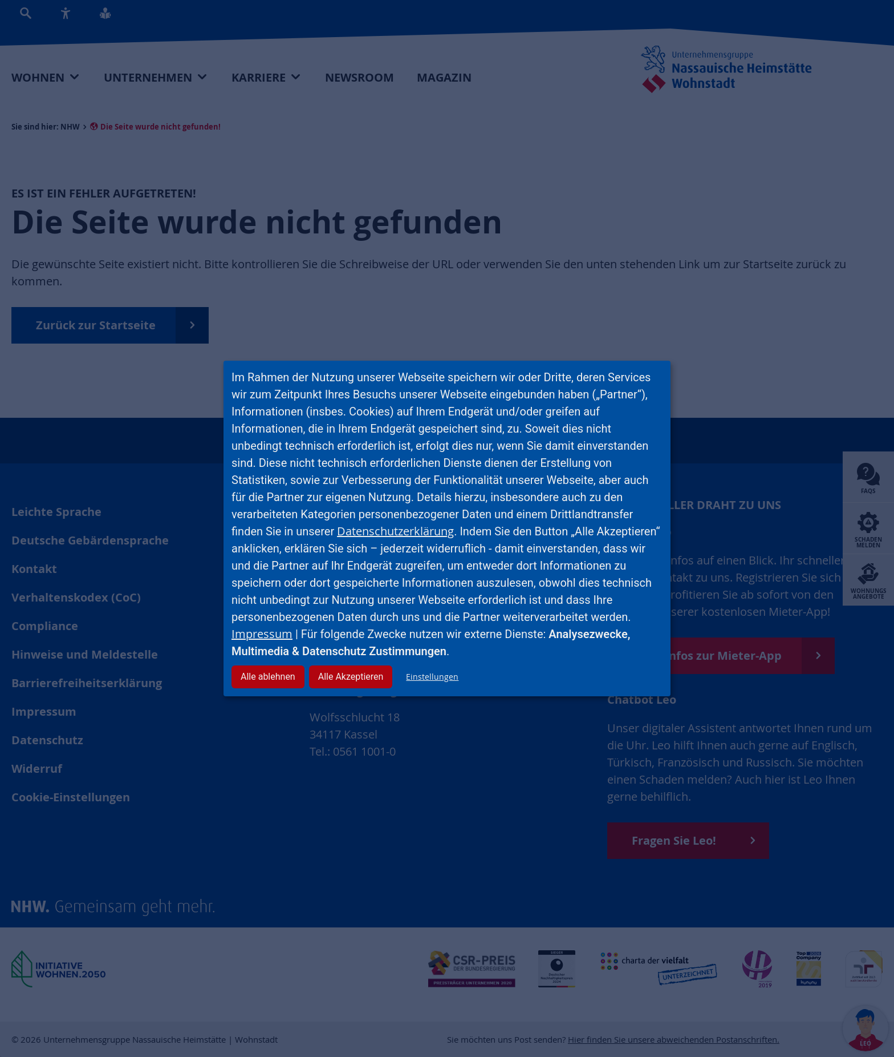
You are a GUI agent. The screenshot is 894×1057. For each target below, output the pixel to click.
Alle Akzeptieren (351, 676)
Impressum (261, 634)
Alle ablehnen (268, 676)
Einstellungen (432, 676)
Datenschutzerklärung (395, 531)
